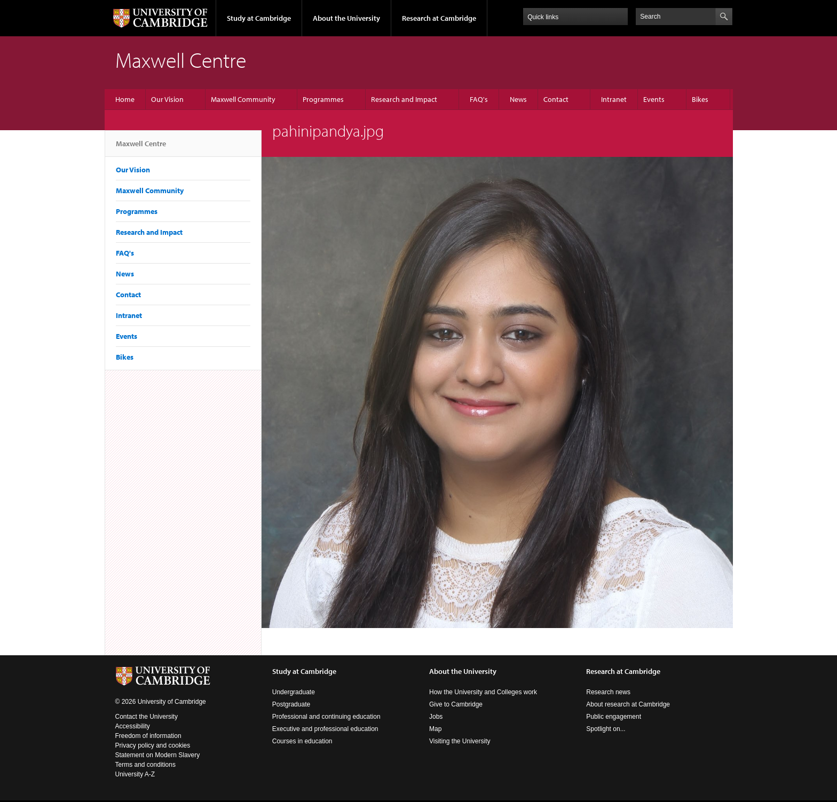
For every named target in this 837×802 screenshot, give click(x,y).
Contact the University (146, 716)
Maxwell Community (243, 99)
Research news (608, 692)
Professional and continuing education (326, 716)
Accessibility (132, 726)
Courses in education (302, 741)
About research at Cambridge (628, 704)
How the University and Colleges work (483, 692)
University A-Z (135, 774)
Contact (555, 99)
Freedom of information (148, 736)
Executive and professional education (325, 729)
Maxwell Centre (141, 148)
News (518, 99)
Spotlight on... (605, 729)
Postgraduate (291, 704)
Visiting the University (460, 741)
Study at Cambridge (259, 18)
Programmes (323, 99)
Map (435, 729)
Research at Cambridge (439, 18)
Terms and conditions (145, 764)
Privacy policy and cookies (153, 745)
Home (125, 99)
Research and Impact (404, 99)
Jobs (436, 716)
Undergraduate (293, 692)
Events (654, 99)
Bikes (700, 99)
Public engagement (613, 716)
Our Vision (167, 99)
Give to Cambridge (456, 704)
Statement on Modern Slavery (157, 755)
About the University (346, 18)
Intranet (614, 99)
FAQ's (479, 99)
